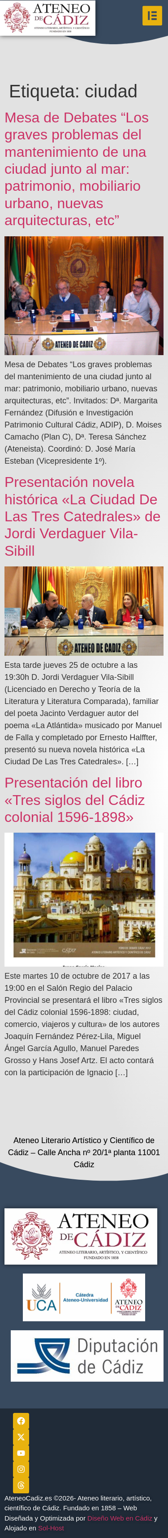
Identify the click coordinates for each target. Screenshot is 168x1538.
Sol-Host (52, 1528)
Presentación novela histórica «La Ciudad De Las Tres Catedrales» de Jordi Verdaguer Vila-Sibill (82, 516)
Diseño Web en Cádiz (119, 1518)
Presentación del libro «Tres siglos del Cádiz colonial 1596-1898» (74, 800)
